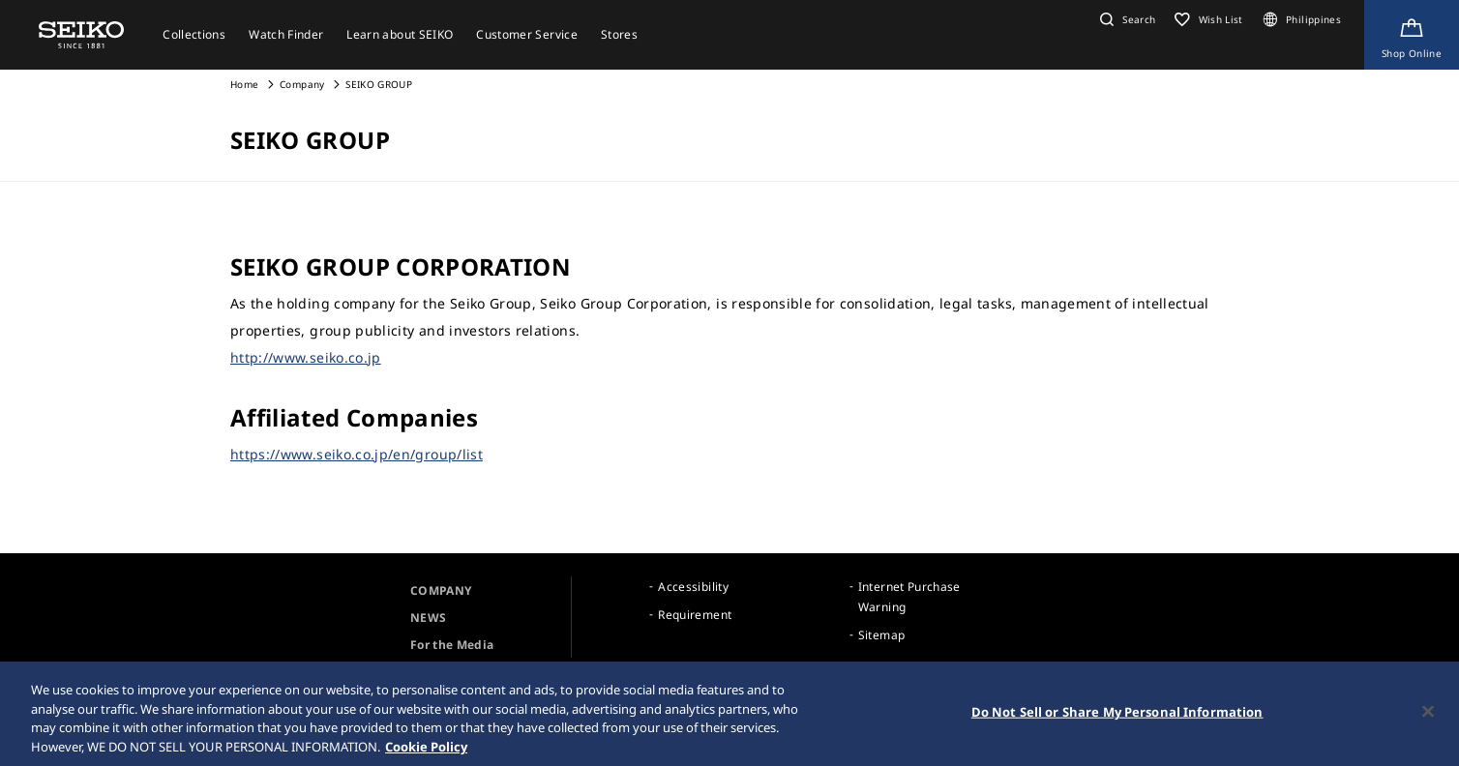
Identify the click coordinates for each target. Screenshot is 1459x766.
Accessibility (693, 586)
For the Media (452, 644)
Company (302, 84)
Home (244, 84)
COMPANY (440, 590)
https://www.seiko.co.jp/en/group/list (356, 454)
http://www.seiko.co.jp (305, 357)
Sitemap (881, 635)
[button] (1125, 19)
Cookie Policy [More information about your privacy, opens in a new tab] (426, 748)
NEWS (428, 617)
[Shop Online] (1411, 35)
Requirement (694, 614)
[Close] (1428, 713)
